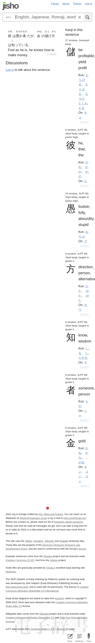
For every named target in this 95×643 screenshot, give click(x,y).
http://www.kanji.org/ (16, 586)
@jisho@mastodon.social (33, 518)
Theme (77, 3)
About (66, 3)
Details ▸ (84, 122)
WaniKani (11, 571)
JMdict (28, 541)
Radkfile (64, 541)
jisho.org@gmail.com (75, 518)
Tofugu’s (50, 567)
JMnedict (49, 541)
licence (82, 548)
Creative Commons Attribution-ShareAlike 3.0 (30, 617)
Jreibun (54, 560)
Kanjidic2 (38, 541)
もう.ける (83, 79)
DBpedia (44, 613)
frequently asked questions (68, 521)
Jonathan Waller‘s (40, 629)
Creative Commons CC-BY (20, 560)
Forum (55, 3)
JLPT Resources (59, 629)
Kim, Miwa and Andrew (50, 514)
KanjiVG (59, 598)
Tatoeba (53, 54)
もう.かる (83, 89)
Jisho (10, 6)
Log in (88, 3)
